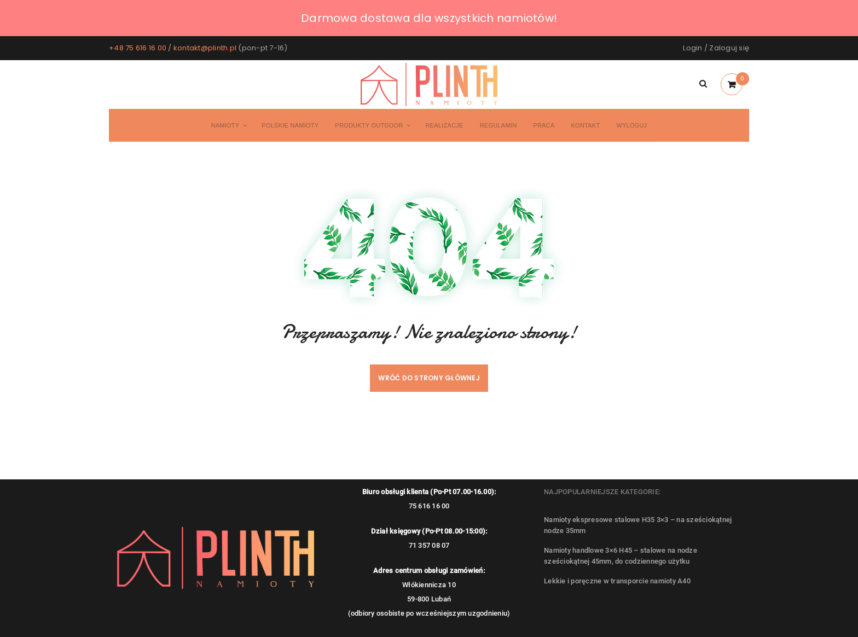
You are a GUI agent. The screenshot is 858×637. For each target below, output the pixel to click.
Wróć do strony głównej (429, 378)
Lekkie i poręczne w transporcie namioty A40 (617, 581)
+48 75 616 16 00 (137, 48)
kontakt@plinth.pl (204, 48)
